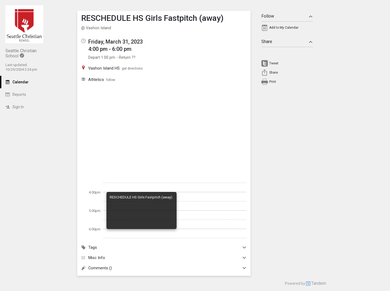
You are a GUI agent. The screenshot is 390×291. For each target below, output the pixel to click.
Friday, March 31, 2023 (115, 41)
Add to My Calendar (283, 28)
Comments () (163, 268)
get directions (132, 68)
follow (110, 80)
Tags (163, 247)
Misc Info (163, 257)
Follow (287, 16)
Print (272, 82)
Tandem (318, 283)
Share (287, 41)
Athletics (96, 79)
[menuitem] (287, 29)
